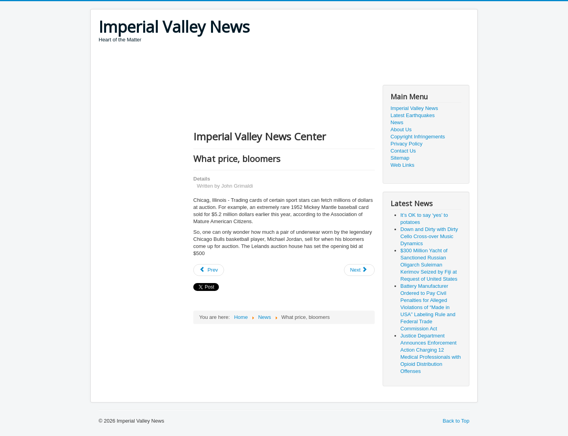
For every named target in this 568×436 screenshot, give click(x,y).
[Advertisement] (242, 65)
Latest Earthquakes (412, 115)
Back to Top (456, 421)
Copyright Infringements (417, 137)
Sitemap (399, 158)
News (397, 122)
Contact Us (403, 151)
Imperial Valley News (414, 108)
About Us (400, 129)
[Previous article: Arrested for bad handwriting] (208, 270)
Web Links (402, 165)
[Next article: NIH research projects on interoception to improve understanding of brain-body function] (359, 270)
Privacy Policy (406, 144)
